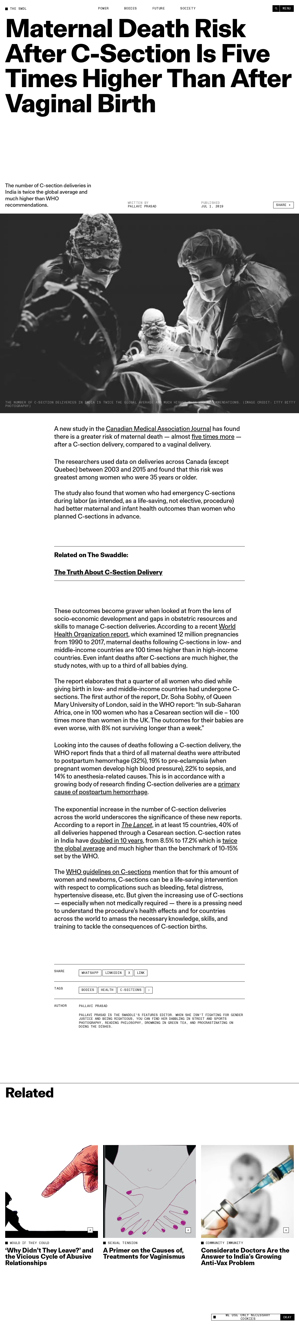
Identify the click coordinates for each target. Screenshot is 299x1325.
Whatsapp (90, 973)
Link (141, 973)
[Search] (276, 8)
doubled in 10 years (116, 840)
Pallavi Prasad (142, 206)
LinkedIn (113, 973)
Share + (283, 205)
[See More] (149, 990)
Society (188, 8)
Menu (287, 8)
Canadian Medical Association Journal (158, 428)
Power (103, 8)
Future (158, 8)
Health (107, 990)
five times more (213, 436)
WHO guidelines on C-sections (108, 871)
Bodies (130, 8)
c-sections (130, 990)
